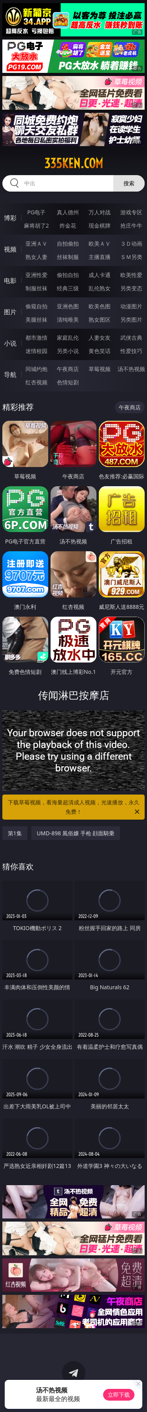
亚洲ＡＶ (36, 243)
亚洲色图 (68, 306)
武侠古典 (131, 337)
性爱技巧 (131, 351)
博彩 (10, 218)
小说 (10, 343)
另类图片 (131, 319)
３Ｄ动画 (131, 243)
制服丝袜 (36, 288)
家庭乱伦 (68, 337)
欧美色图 (100, 306)
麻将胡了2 (36, 225)
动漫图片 (131, 306)
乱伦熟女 (100, 288)
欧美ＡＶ (100, 243)
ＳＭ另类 (131, 257)
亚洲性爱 (36, 275)
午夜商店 (68, 369)
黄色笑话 (100, 351)
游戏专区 (131, 212)
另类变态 (131, 288)
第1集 (15, 833)
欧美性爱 (131, 275)
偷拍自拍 (68, 275)
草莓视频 (100, 369)
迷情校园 (36, 351)
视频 (10, 249)
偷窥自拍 (36, 306)
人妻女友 (100, 337)
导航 (10, 374)
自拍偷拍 (68, 243)
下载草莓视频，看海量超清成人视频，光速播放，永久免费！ (74, 807)
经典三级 (68, 288)
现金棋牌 (100, 225)
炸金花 (68, 225)
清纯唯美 (68, 319)
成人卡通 (100, 275)
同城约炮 (36, 369)
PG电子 (36, 212)
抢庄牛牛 (131, 225)
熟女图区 (100, 319)
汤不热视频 (131, 369)
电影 (10, 280)
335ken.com (73, 163)
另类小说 (68, 351)
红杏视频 (36, 382)
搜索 (128, 183)
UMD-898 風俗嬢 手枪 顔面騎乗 (76, 833)
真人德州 (68, 212)
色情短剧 (68, 382)
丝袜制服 (68, 257)
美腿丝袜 (36, 319)
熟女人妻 (36, 257)
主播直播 (100, 257)
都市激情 (36, 337)
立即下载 (119, 1394)
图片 (10, 312)
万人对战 (100, 212)
